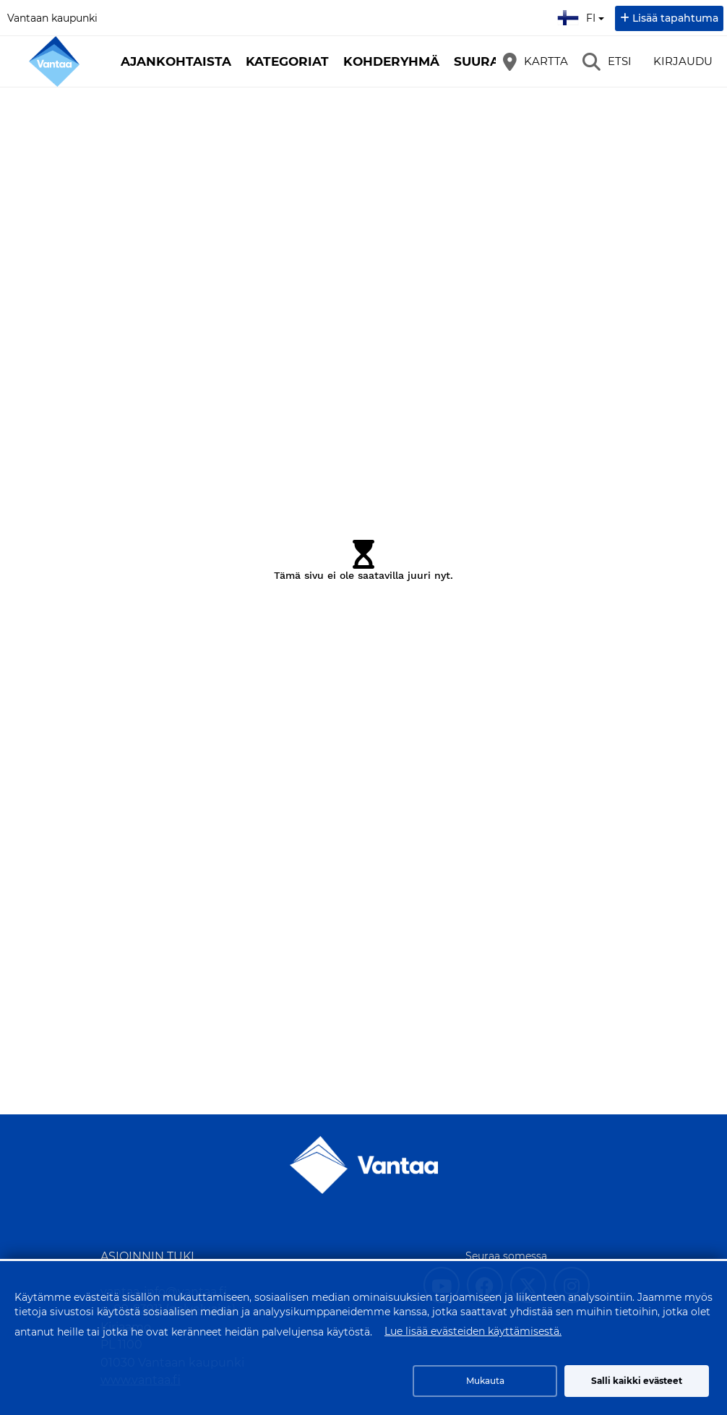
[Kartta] (535, 61)
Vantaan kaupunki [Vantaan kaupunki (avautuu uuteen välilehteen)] (52, 18)
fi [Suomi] (582, 16)
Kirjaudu (683, 61)
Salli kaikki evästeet (636, 1380)
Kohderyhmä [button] (391, 61)
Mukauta (485, 1380)
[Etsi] (607, 61)
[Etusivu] (54, 61)
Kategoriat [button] (287, 61)
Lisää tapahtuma (675, 18)
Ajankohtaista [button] (176, 61)
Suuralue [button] (489, 61)
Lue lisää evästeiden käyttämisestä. (473, 1331)
